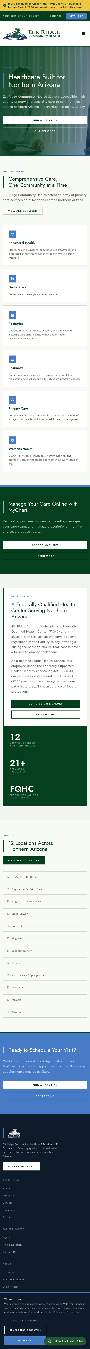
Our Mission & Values (46, 703)
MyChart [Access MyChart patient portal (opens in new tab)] (76, 16)
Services (8, 1202)
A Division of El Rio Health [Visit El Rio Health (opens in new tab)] (22, 16)
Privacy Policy (74, 1312)
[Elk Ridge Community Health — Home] (31, 33)
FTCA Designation (13, 1279)
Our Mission (9, 1272)
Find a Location (45, 120)
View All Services (22, 210)
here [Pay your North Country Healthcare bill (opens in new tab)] (79, 7)
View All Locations (24, 860)
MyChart (8, 1237)
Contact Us (45, 714)
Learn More (45, 556)
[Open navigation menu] (83, 33)
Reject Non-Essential (25, 1330)
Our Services (45, 131)
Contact (56, 16)
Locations (9, 1210)
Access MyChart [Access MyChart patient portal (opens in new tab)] (45, 545)
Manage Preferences (25, 1321)
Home (6, 1188)
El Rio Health (10, 1286)
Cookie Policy (52, 1312)
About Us (8, 1195)
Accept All (25, 1340)
